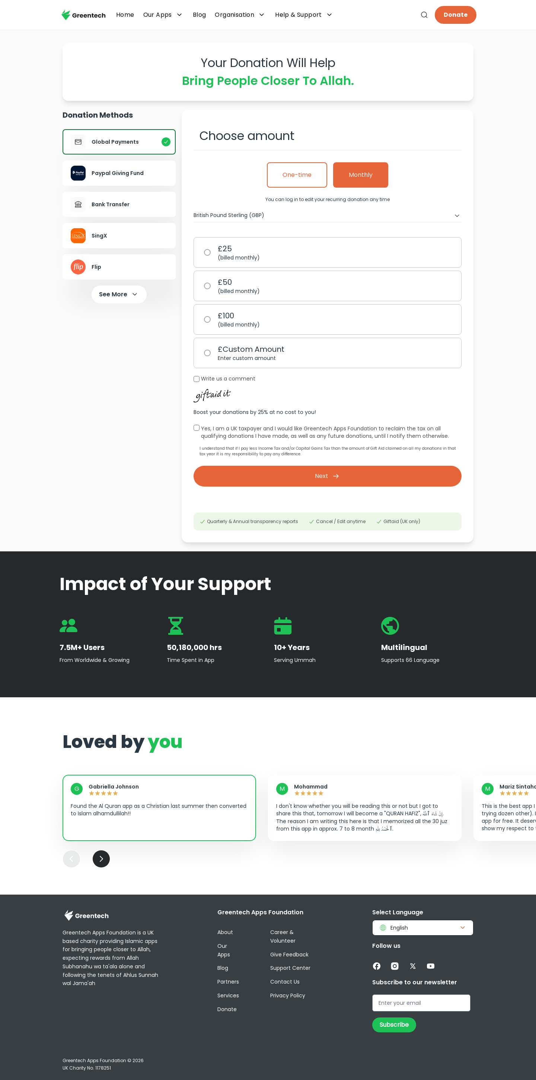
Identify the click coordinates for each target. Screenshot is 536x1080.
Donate (456, 14)
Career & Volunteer (283, 936)
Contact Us (285, 981)
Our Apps (163, 14)
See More (119, 294)
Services (228, 995)
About (225, 932)
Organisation (240, 14)
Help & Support (304, 14)
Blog (222, 968)
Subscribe (394, 1024)
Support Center (290, 968)
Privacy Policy (287, 995)
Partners (228, 981)
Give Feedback (289, 954)
